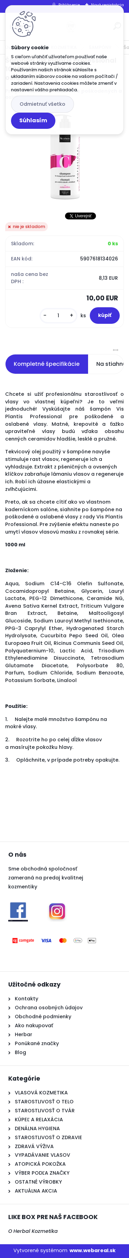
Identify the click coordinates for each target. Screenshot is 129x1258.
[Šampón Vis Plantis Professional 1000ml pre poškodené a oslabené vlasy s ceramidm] (65, 156)
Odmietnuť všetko (42, 104)
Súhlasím (33, 120)
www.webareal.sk (92, 1250)
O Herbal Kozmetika (33, 1231)
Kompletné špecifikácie (46, 364)
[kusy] (58, 315)
